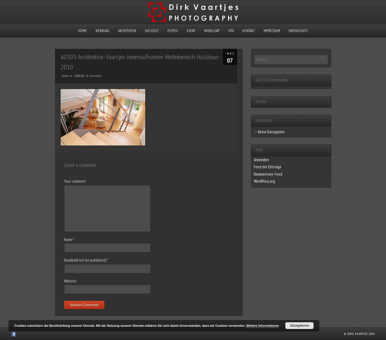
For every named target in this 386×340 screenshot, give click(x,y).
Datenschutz (298, 30)
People (172, 30)
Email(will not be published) (86, 260)
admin (79, 76)
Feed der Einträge (267, 166)
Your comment (75, 181)
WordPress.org (264, 181)
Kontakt (248, 30)
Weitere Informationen (262, 325)
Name (69, 239)
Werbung (102, 30)
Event (191, 30)
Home (82, 30)
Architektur (127, 30)
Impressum (272, 30)
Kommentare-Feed (268, 174)
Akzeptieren (299, 326)
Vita (231, 30)
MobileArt (212, 30)
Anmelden (261, 159)
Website (70, 281)
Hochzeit (152, 30)
